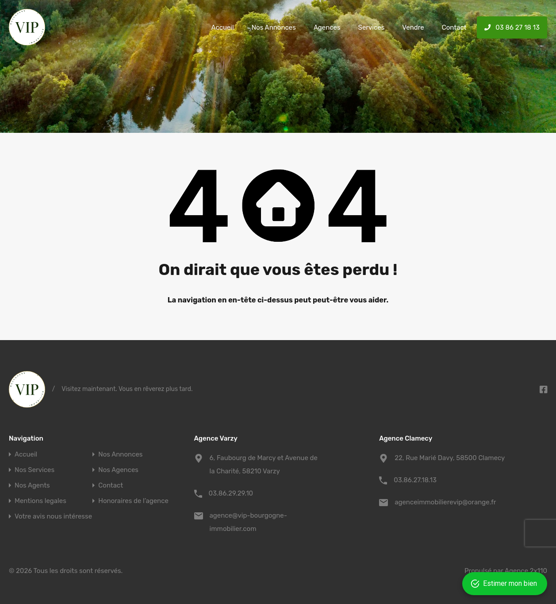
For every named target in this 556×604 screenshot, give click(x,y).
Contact (454, 27)
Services (371, 27)
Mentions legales (40, 501)
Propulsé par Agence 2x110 (505, 571)
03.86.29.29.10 (231, 493)
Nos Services (34, 470)
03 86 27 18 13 (512, 27)
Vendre (413, 27)
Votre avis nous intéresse (53, 516)
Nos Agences (118, 470)
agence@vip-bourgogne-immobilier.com (248, 522)
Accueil (222, 27)
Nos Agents (32, 485)
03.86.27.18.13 (415, 480)
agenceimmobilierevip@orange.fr (445, 502)
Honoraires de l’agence (133, 501)
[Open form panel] (506, 583)
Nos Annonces (274, 27)
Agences (327, 27)
